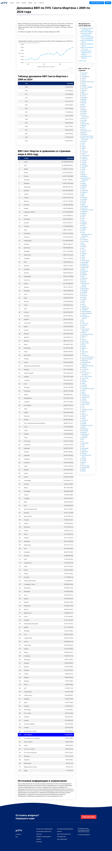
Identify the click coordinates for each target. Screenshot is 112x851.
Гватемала (84, 152)
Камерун (83, 213)
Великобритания (86, 131)
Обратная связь (88, 817)
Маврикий (84, 264)
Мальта (83, 280)
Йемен (83, 204)
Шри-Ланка (84, 451)
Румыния (84, 348)
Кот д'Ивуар (84, 241)
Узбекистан (84, 420)
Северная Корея (86, 362)
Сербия (83, 380)
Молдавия (84, 292)
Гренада (83, 164)
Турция (83, 416)
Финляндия (84, 430)
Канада (83, 215)
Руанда (83, 346)
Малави (83, 273)
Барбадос (84, 99)
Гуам (82, 171)
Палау (83, 327)
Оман (83, 322)
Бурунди (83, 125)
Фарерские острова (87, 425)
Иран (82, 195)
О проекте (41, 2)
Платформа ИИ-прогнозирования (62, 838)
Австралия (84, 73)
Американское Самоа (87, 81)
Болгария (84, 111)
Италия (83, 202)
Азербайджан (85, 76)
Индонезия (84, 190)
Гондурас (84, 160)
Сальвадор (84, 352)
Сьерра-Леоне (85, 395)
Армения (83, 90)
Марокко (84, 281)
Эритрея (83, 459)
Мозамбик (84, 290)
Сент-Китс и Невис (86, 376)
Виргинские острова (87, 136)
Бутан (83, 127)
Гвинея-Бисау (85, 155)
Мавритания (85, 266)
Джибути (84, 174)
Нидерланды (85, 308)
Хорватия (84, 437)
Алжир (83, 80)
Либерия (83, 253)
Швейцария (84, 448)
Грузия (83, 169)
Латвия (83, 250)
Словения (84, 387)
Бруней (83, 122)
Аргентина (84, 89)
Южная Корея (85, 466)
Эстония (83, 460)
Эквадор (83, 453)
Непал (83, 302)
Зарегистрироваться (97, 2)
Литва (83, 259)
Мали (83, 276)
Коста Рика (84, 239)
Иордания (84, 192)
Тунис (83, 413)
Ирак (82, 194)
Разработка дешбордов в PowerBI (43, 838)
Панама (83, 332)
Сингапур (84, 381)
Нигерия (83, 306)
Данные (30, 2)
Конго (83, 231)
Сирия (83, 383)
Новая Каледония (86, 313)
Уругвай (83, 423)
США (82, 350)
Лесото (83, 252)
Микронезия (85, 288)
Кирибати (84, 224)
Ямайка (83, 469)
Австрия (83, 74)
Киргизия (84, 222)
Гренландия (84, 166)
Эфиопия (83, 462)
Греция (83, 167)
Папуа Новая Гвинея (87, 334)
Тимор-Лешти (85, 404)
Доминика (84, 176)
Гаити (83, 145)
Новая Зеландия (86, 311)
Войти (108, 2)
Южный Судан (85, 467)
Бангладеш (84, 97)
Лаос (82, 248)
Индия (83, 188)
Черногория (84, 443)
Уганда (83, 418)
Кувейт (83, 245)
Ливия (83, 257)
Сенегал (83, 371)
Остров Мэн (84, 323)
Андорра (83, 85)
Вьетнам (84, 141)
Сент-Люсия (84, 378)
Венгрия (83, 132)
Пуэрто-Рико (85, 343)
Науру (83, 301)
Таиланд (83, 399)
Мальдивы (84, 278)
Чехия (83, 444)
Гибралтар (84, 159)
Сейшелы (84, 367)
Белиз (83, 104)
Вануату (83, 129)
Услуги (18, 2)
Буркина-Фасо (85, 124)
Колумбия (84, 227)
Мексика (83, 287)
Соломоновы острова (87, 388)
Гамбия (83, 148)
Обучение (39, 841)
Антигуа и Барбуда (86, 87)
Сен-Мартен (84, 369)
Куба (82, 243)
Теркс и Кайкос (85, 402)
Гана (82, 150)
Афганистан (84, 94)
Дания (83, 173)
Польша (83, 339)
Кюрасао (83, 246)
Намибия (84, 299)
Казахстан (84, 208)
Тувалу (83, 411)
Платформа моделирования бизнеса (65, 830)
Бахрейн (83, 101)
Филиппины (84, 429)
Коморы (83, 229)
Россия (83, 345)
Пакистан (84, 325)
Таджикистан (85, 397)
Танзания (84, 401)
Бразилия (84, 120)
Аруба (83, 92)
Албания (83, 78)
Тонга (83, 408)
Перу (82, 338)
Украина (83, 422)
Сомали (83, 390)
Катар (83, 217)
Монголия (84, 295)
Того (82, 406)
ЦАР (82, 439)
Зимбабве (84, 185)
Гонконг (83, 162)
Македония (84, 271)
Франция (84, 432)
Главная (12, 2)
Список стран (82, 61)
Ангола (83, 83)
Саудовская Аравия (86, 359)
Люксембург (84, 262)
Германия (84, 157)
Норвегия (84, 315)
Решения (24, 2)
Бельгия (83, 106)
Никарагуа (84, 309)
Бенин (83, 108)
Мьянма (83, 297)
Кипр (82, 220)
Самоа (83, 353)
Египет (83, 181)
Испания (83, 201)
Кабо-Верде (84, 206)
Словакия (84, 385)
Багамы (83, 96)
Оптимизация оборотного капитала (43, 833)
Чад (82, 441)
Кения (83, 218)
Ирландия (84, 197)
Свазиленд (84, 360)
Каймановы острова (87, 210)
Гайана (83, 146)
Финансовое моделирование (44, 829)
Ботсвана (84, 118)
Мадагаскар (84, 267)
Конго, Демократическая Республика (86, 234)
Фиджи (83, 427)
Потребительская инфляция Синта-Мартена (86, 52)
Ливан (83, 255)
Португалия (84, 341)
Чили (82, 446)
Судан (83, 392)
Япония (83, 471)
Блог (35, 2)
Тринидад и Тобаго (87, 409)
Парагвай (84, 336)
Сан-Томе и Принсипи (87, 357)
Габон (83, 143)
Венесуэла (84, 134)
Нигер (83, 304)
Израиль (83, 187)
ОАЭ (82, 320)
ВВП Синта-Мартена (87, 31)
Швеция (83, 450)
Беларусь (84, 103)
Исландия (84, 199)
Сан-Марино (85, 355)
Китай (83, 225)
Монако (83, 294)
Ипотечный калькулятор (64, 834)
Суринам (83, 394)
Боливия (83, 113)
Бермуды (84, 110)
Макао (83, 269)
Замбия (83, 183)
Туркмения (84, 415)
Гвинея (83, 153)
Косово (83, 238)
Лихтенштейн (85, 260)
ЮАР (82, 464)
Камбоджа (84, 211)
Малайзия (84, 274)
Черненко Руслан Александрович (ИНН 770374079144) (84, 830)
